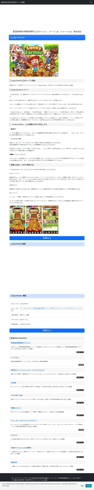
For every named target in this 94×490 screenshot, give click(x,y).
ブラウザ (69, 308)
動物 (39, 308)
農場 (43, 308)
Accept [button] (89, 485)
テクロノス (14, 435)
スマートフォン (77, 308)
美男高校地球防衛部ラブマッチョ (20, 343)
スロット (30, 308)
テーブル (23, 308)
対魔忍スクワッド (16, 408)
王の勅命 (13, 383)
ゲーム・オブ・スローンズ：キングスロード (24, 420)
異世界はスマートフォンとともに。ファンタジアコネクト (28, 370)
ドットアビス (15, 357)
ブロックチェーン (60, 308)
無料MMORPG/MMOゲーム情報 (13, 2)
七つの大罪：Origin (17, 395)
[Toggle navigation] (90, 2)
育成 (35, 308)
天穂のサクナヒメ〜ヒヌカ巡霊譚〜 (21, 448)
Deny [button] (82, 485)
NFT (52, 308)
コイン (48, 308)
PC (12, 310)
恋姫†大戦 (14, 462)
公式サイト (47, 238)
